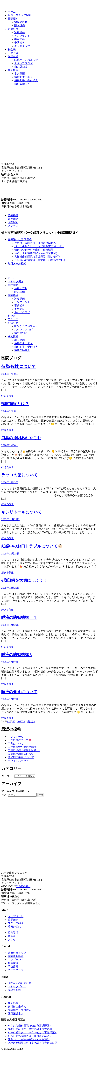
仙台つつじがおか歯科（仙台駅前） (35, 249)
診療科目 (13, 28)
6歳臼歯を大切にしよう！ (24, 580)
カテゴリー (7, 776)
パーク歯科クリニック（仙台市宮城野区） (39, 246)
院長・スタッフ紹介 (19, 15)
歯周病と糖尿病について (22, 753)
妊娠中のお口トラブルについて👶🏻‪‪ (32, 546)
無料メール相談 (17, 263)
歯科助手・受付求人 (26, 80)
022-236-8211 (23, 886)
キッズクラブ (22, 46)
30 (23, 721)
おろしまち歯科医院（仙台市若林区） (36, 253)
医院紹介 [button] (13, 285)
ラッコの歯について (19, 475)
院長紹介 (13, 218)
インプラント (22, 35)
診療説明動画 (15, 956)
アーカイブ (7, 791)
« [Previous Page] (7, 721)
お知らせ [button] (13, 322)
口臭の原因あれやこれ (21, 438)
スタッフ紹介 (15, 281)
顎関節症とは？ (15, 404)
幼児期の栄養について (21, 757)
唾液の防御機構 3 (16, 654)
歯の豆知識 (20, 66)
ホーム (12, 11)
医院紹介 (13, 18)
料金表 (12, 49)
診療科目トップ (17, 952)
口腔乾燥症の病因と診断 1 (24, 750)
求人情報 (13, 70)
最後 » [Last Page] (31, 721)
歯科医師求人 (22, 83)
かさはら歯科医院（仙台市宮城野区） (36, 242)
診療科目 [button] (13, 295)
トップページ (15, 916)
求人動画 (19, 73)
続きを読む (7, 395)
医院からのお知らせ (26, 59)
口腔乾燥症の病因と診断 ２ (25, 747)
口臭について (15, 743)
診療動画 (19, 32)
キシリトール (15, 736)
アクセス (13, 53)
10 (18, 721)
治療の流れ (20, 22)
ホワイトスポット (18, 760)
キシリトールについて (21, 512)
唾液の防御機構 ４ (19, 617)
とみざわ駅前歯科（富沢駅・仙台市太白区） (40, 260)
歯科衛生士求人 (23, 77)
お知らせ (13, 56)
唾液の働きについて (19, 692)
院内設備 (19, 25)
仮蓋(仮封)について (18, 366)
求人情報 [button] (13, 336)
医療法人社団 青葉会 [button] (20, 239)
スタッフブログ (23, 63)
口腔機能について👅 (20, 740)
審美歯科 (19, 39)
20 (21, 721)
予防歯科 (19, 42)
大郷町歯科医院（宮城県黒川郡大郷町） (37, 256)
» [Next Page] (27, 721)
